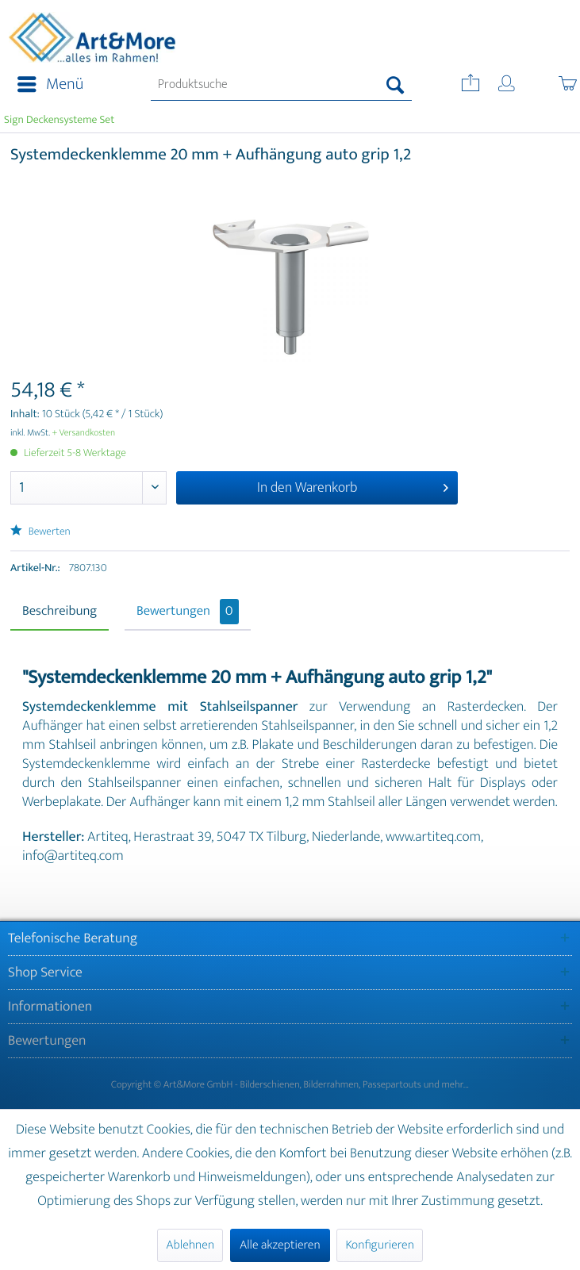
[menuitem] (45, 85)
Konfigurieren (379, 1245)
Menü (50, 84)
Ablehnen (190, 1245)
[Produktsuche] (281, 85)
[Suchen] (395, 85)
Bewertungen (187, 611)
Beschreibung (59, 611)
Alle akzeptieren (280, 1245)
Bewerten (40, 532)
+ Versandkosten (84, 433)
